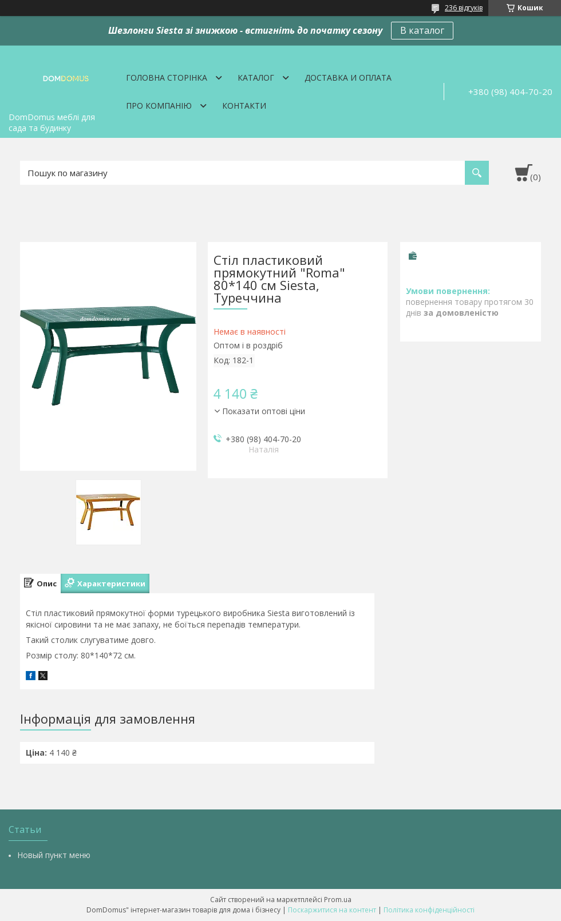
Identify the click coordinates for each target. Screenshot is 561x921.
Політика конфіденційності (429, 910)
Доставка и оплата (348, 77)
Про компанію (159, 105)
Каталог (256, 77)
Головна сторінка (166, 77)
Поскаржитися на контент (332, 910)
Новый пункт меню (53, 854)
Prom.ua (337, 899)
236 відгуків (464, 8)
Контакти (244, 105)
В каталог (422, 30)
